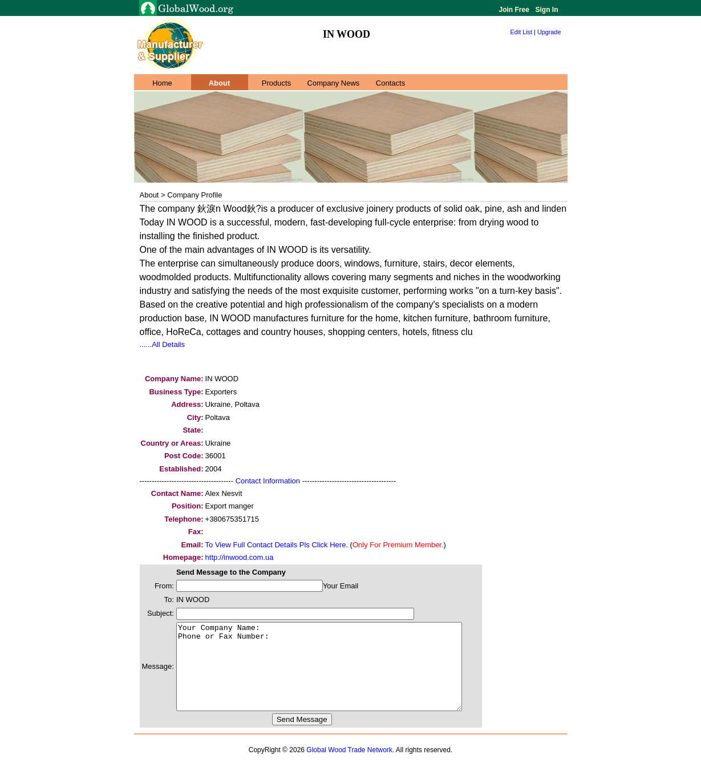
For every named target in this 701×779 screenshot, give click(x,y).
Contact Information (268, 481)
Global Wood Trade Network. (350, 767)
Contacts (390, 83)
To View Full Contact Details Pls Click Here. (276, 544)
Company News (333, 83)
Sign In (545, 10)
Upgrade (549, 32)
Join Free (515, 10)
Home (162, 83)
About (219, 83)
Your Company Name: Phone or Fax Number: (336, 675)
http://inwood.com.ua (239, 557)
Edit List (521, 32)
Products (276, 83)
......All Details (162, 344)
